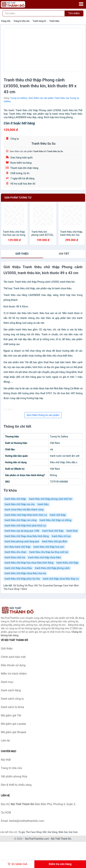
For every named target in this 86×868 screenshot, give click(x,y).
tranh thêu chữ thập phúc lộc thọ (22, 578)
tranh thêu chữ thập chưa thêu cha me (25, 573)
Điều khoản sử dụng (13, 665)
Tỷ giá (21, 832)
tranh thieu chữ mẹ (15, 557)
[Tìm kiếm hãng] (34, 13)
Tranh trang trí (39, 21)
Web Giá (63, 832)
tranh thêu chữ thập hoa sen (48, 546)
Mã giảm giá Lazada (13, 723)
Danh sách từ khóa (12, 707)
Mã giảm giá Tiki (11, 715)
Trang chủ (5, 21)
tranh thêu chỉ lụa (61, 536)
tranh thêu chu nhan (15, 552)
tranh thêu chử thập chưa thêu (44, 557)
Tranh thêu (54, 21)
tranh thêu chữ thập (15, 499)
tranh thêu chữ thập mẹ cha (20, 504)
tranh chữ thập (58, 515)
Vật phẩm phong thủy (14, 776)
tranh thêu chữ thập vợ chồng (55, 520)
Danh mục (7, 682)
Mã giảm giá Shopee (13, 732)
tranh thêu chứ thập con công (20, 520)
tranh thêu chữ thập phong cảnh (52, 568)
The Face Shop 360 (36, 832)
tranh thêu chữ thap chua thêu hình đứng (27, 536)
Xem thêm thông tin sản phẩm (43, 415)
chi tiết (64, 253)
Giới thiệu (21, 253)
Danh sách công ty (12, 698)
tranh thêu (43, 504)
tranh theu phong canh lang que (22, 541)
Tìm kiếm (74, 13)
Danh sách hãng (11, 690)
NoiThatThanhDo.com (37, 838)
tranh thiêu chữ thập (67, 562)
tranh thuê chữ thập (52, 530)
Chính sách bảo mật (13, 657)
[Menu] (81, 4)
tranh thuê (71, 530)
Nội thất (6, 759)
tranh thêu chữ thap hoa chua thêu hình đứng (29, 562)
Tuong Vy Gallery (18, 98)
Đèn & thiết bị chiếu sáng (16, 784)
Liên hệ (5, 740)
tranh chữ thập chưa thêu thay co (61, 578)
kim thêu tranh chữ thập (18, 546)
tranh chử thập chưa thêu (18, 568)
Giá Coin (73, 832)
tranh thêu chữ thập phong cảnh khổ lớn (50, 499)
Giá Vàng (52, 832)
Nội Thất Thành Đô (61, 838)
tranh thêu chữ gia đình (54, 541)
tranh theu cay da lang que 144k (22, 530)
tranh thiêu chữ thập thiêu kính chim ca (26, 515)
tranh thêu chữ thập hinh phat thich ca (25, 525)
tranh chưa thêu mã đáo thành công (24, 509)
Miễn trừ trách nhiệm (14, 673)
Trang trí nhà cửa (21, 21)
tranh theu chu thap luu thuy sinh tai (48, 552)
